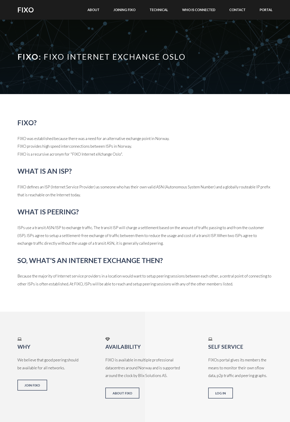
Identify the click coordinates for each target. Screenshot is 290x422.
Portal (266, 10)
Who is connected (198, 10)
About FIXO (122, 393)
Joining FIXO (124, 10)
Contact (237, 10)
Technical (159, 10)
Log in (220, 393)
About (93, 10)
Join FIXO (32, 385)
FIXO (25, 10)
